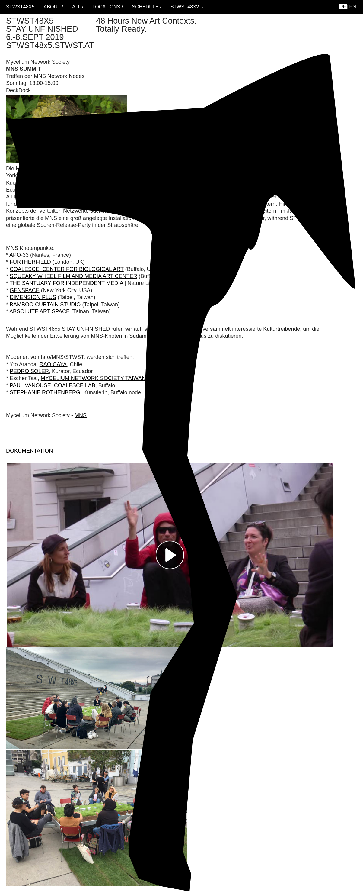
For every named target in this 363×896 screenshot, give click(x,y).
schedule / (146, 6)
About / (53, 6)
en (352, 6)
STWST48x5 (20, 6)
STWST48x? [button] (186, 6)
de (342, 6)
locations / (107, 6)
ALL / (77, 6)
